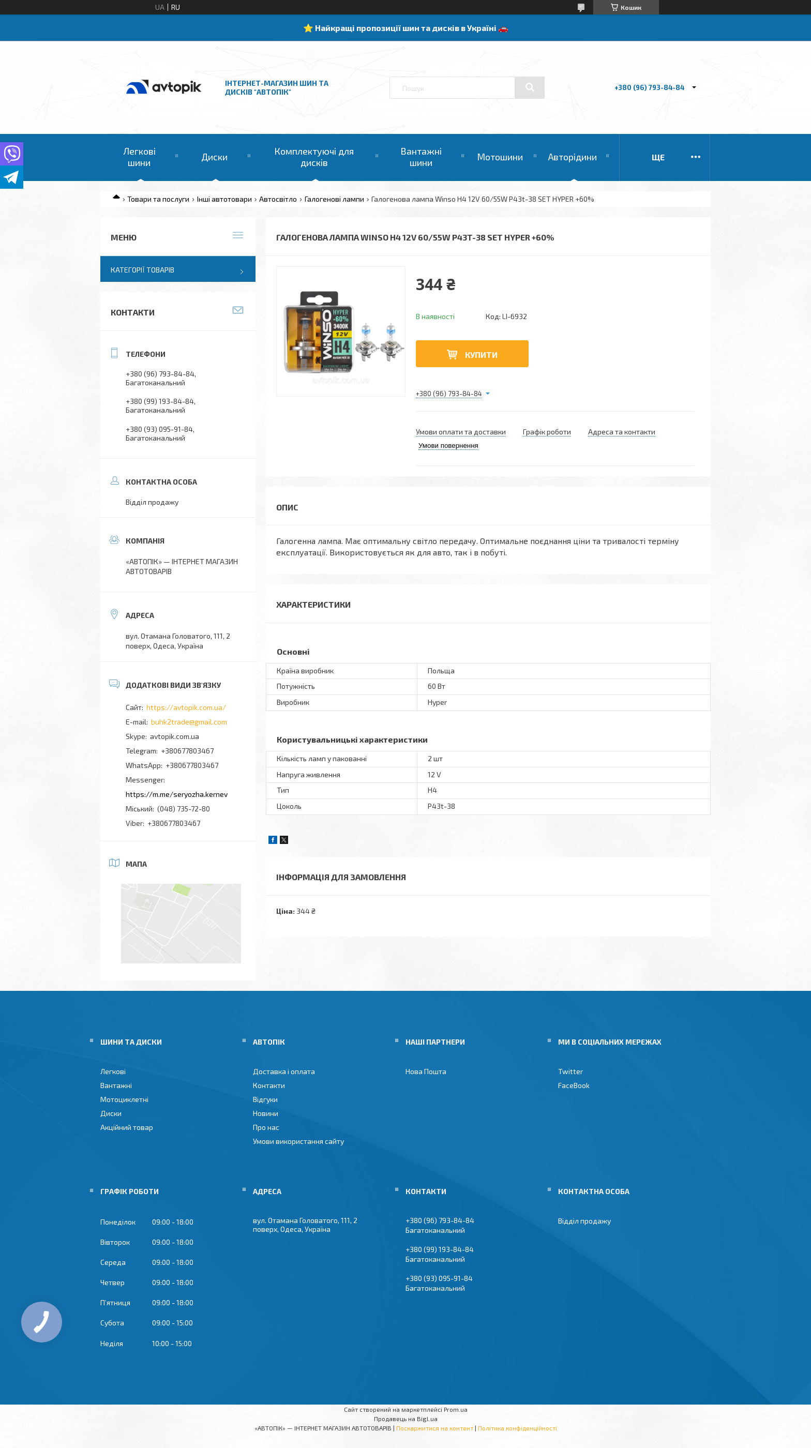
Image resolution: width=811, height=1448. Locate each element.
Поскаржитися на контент (434, 1427)
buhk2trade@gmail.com (189, 721)
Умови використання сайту (298, 1141)
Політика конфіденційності (517, 1427)
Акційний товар (126, 1127)
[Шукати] (530, 87)
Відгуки (265, 1099)
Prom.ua (456, 1409)
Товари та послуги (158, 198)
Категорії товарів (142, 269)
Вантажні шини (421, 156)
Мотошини (500, 156)
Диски (214, 156)
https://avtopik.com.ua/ (186, 707)
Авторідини (572, 156)
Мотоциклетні (124, 1099)
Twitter (570, 1071)
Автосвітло (278, 198)
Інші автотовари (224, 198)
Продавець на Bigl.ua (406, 1418)
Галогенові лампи (334, 198)
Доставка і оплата (284, 1071)
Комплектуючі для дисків (314, 156)
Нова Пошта (426, 1071)
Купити (481, 354)
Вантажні (116, 1085)
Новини (265, 1113)
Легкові (113, 1071)
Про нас (266, 1127)
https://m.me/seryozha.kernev (177, 794)
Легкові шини (139, 156)
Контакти (269, 1085)
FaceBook (574, 1085)
